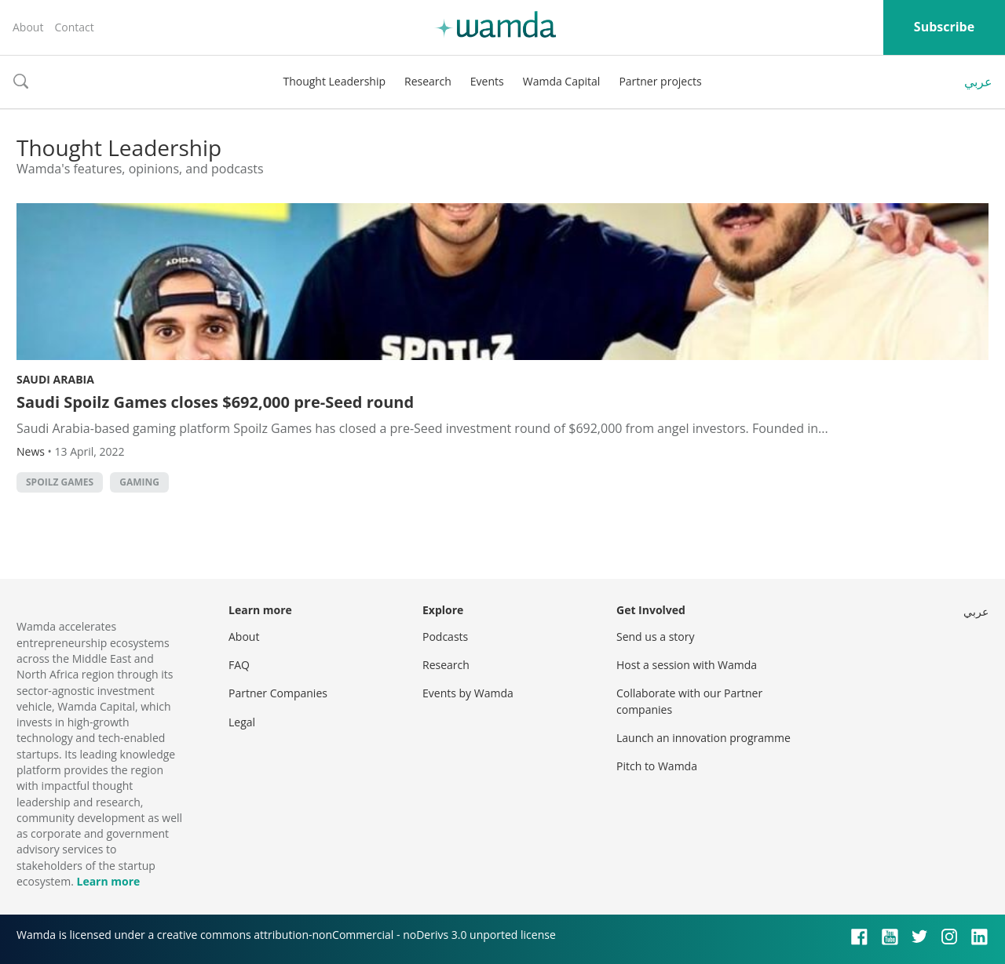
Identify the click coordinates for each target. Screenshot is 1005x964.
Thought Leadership (334, 81)
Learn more (108, 881)
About (28, 27)
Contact (73, 27)
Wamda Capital (562, 81)
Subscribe (944, 26)
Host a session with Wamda (686, 664)
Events (487, 81)
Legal (241, 722)
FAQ (239, 664)
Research (427, 81)
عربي (978, 81)
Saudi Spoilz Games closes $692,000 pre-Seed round (215, 402)
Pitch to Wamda (656, 765)
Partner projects (660, 81)
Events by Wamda (467, 693)
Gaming (139, 482)
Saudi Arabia (55, 379)
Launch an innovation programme (703, 737)
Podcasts (445, 636)
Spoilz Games (59, 482)
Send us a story (655, 636)
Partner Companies (277, 693)
